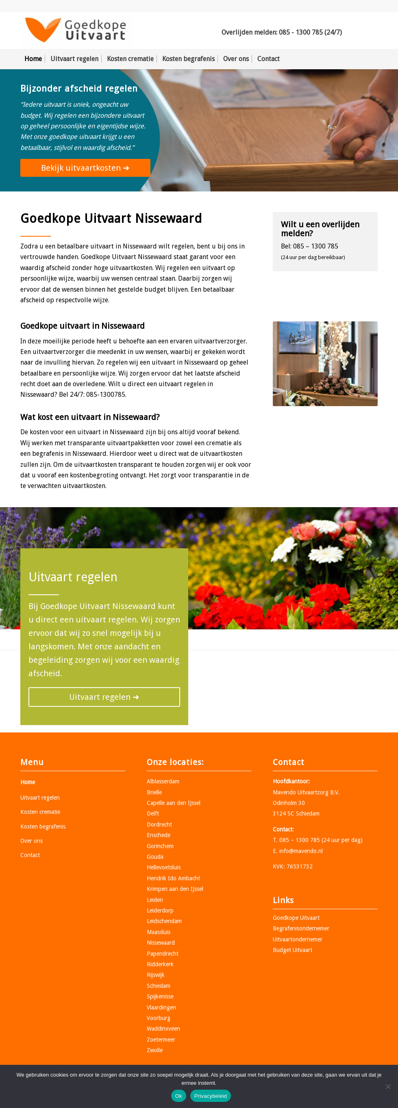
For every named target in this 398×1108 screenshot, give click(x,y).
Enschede (158, 835)
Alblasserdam (163, 781)
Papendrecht (162, 953)
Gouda (155, 856)
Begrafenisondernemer (301, 928)
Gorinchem (160, 846)
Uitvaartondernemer (297, 939)
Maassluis (158, 932)
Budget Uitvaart (292, 950)
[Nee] (388, 1086)
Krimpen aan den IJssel (175, 889)
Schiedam (158, 986)
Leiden (155, 900)
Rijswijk (156, 975)
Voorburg (158, 1018)
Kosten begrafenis (42, 826)
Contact (30, 855)
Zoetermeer (161, 1039)
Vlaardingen (161, 1007)
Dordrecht (159, 824)
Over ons (31, 841)
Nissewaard (161, 942)
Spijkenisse (160, 996)
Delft (153, 813)
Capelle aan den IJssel (173, 803)
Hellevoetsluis (164, 867)
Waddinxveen (163, 1028)
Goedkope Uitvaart (296, 918)
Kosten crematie (40, 812)
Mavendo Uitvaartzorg (300, 792)
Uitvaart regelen (40, 797)
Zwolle (155, 1050)
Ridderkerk (160, 964)
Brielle (154, 792)
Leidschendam (164, 921)
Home (27, 782)
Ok (178, 1096)
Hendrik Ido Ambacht (173, 878)
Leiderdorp (160, 910)
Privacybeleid (210, 1096)
